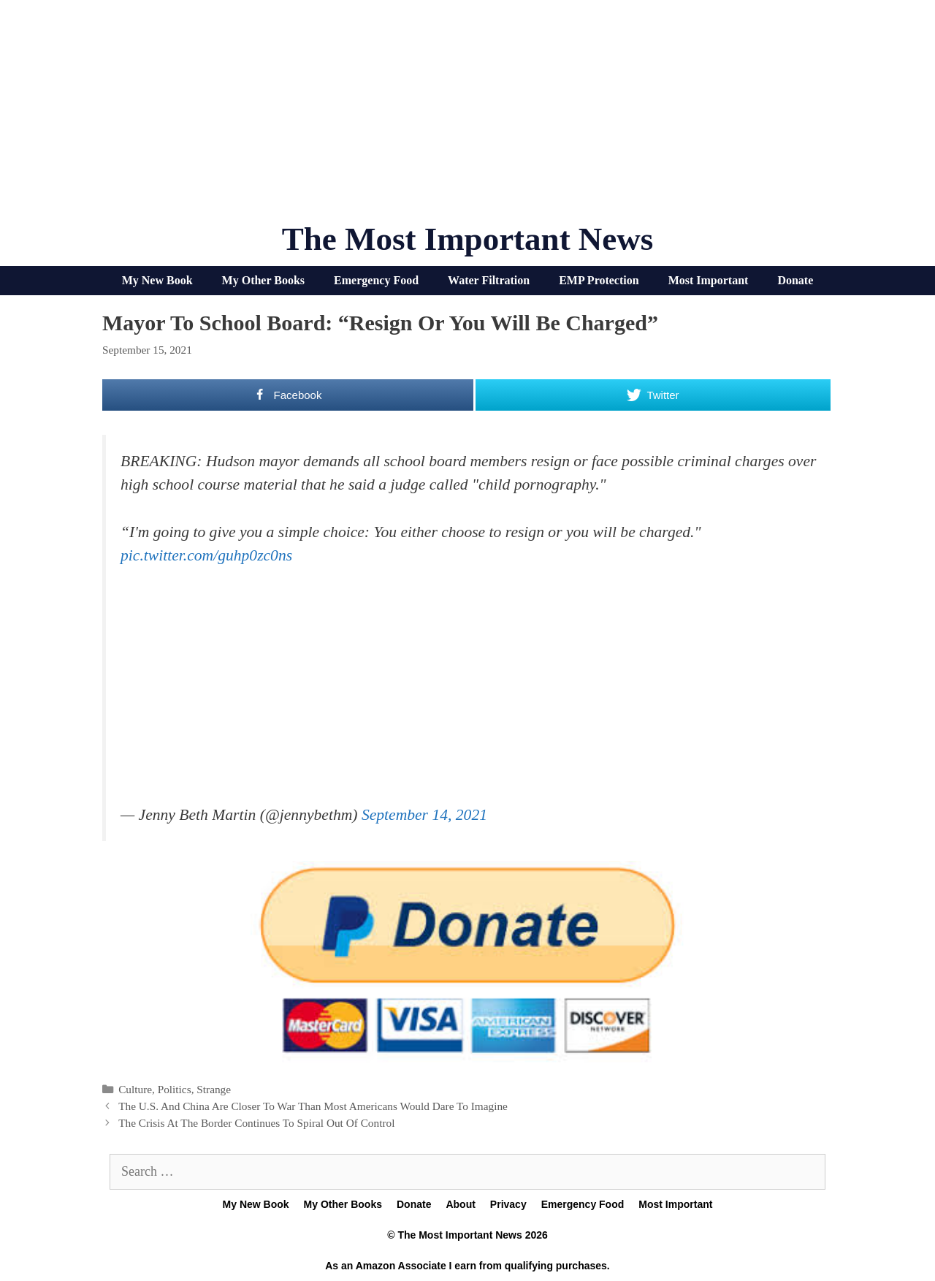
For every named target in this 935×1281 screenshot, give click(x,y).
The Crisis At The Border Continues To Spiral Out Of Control (256, 1123)
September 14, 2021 (424, 815)
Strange (213, 1089)
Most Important (708, 280)
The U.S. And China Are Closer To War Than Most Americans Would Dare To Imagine (313, 1106)
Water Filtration (489, 280)
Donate (795, 280)
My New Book (157, 280)
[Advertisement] (467, 117)
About (460, 1204)
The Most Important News (468, 239)
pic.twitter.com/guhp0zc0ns (206, 555)
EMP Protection (598, 280)
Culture (135, 1089)
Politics (174, 1089)
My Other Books (263, 280)
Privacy (508, 1204)
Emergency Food (376, 280)
